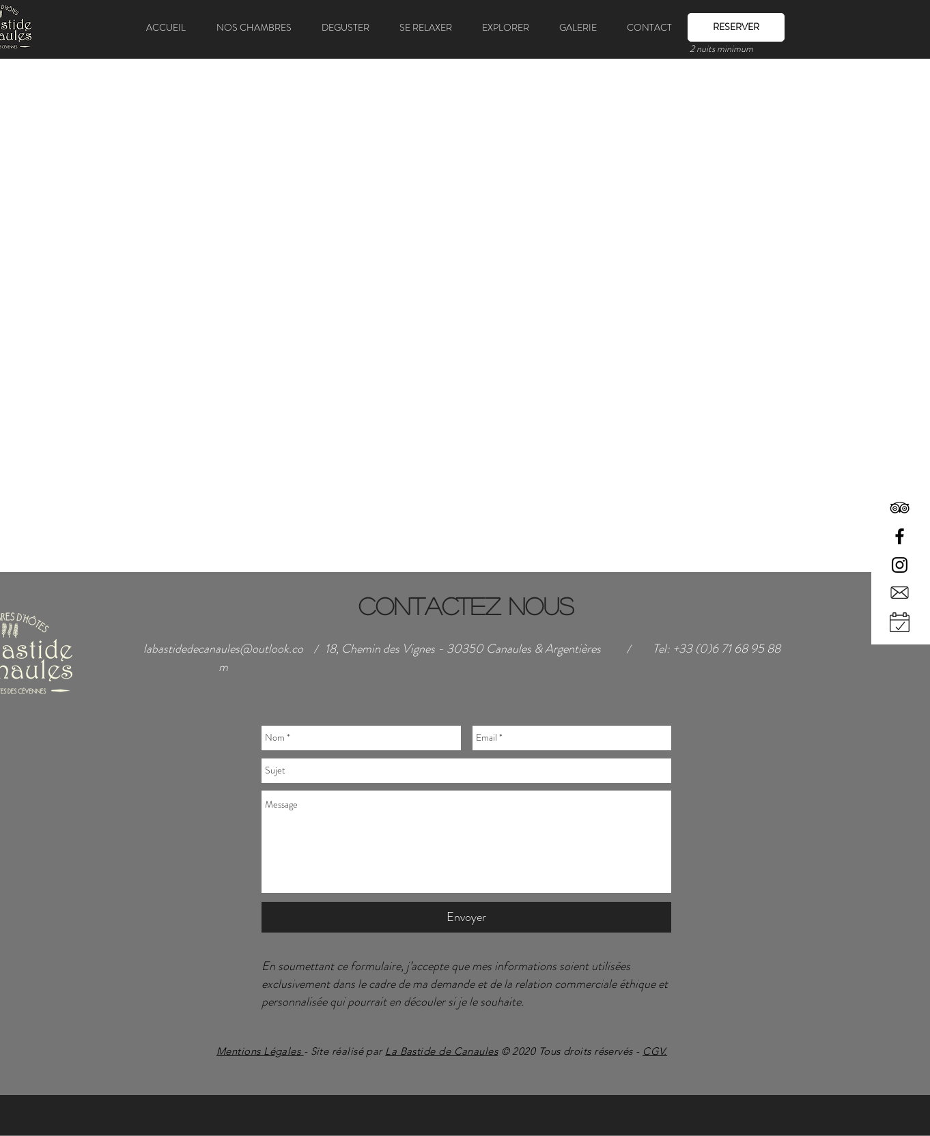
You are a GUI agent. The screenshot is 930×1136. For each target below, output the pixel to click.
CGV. (655, 1051)
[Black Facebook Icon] (899, 536)
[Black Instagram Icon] (899, 565)
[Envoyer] (466, 917)
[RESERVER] (736, 27)
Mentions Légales (258, 1051)
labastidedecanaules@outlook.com (223, 658)
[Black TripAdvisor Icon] (899, 507)
